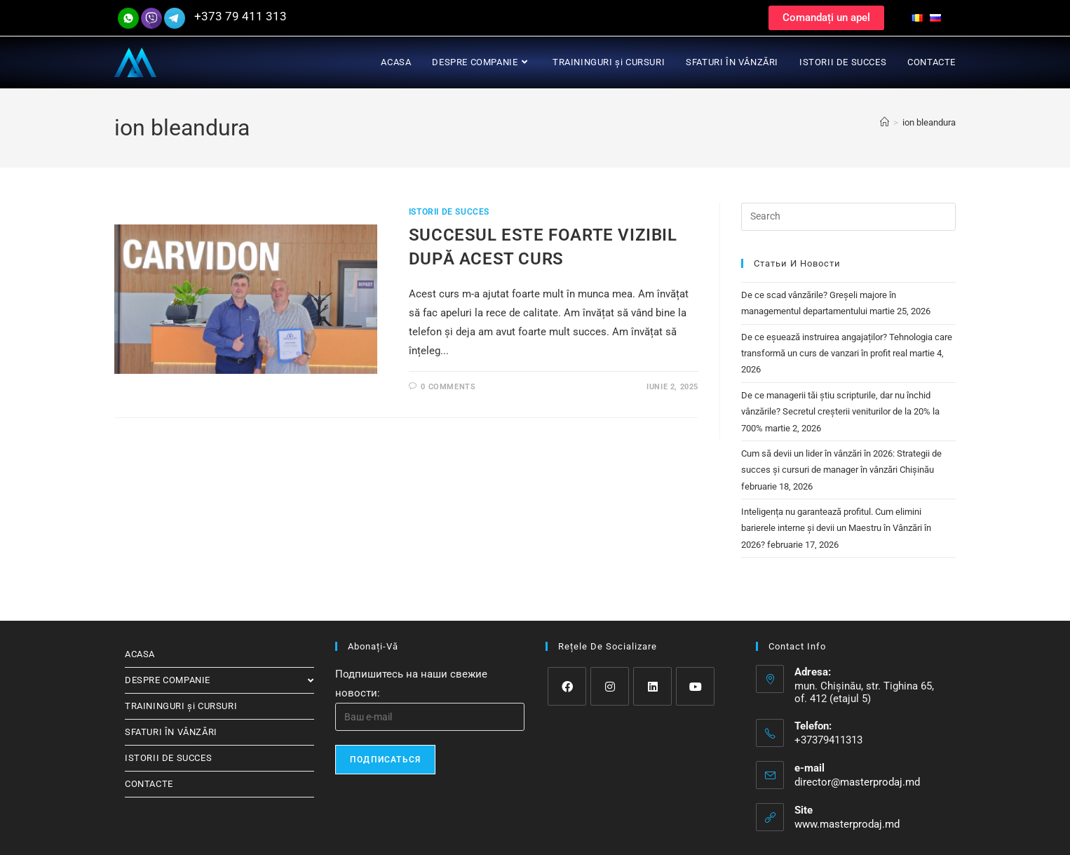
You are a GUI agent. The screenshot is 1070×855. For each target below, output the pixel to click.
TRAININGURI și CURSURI (181, 706)
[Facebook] (567, 686)
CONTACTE (149, 784)
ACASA (140, 654)
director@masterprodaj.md (857, 782)
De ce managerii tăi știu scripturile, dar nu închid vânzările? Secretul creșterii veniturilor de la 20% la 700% (840, 411)
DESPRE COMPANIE (219, 680)
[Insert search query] (848, 217)
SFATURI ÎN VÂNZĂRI (171, 732)
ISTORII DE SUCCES (449, 212)
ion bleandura (929, 122)
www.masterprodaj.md (847, 824)
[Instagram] (609, 686)
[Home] (884, 122)
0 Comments (448, 386)
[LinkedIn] (652, 686)
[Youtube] (695, 686)
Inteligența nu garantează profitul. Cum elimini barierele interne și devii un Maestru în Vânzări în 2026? (836, 528)
